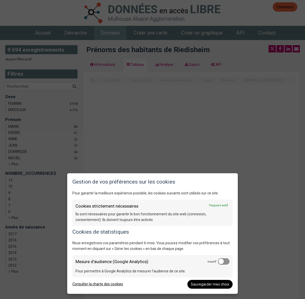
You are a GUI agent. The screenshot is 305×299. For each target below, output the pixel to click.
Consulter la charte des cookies (97, 284)
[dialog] (152, 233)
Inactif (212, 261)
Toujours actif (218, 205)
